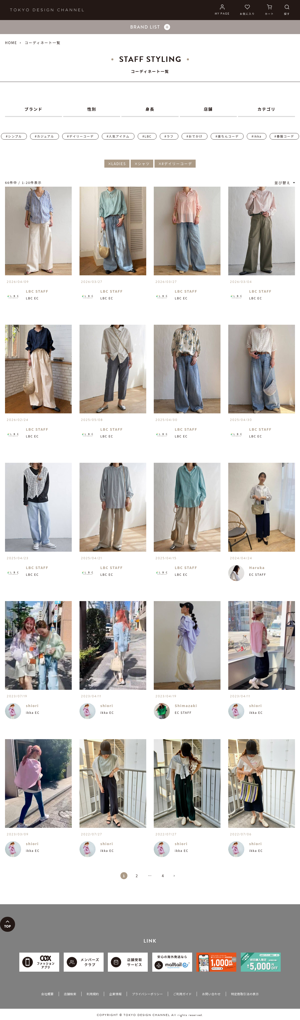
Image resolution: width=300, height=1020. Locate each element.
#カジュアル (44, 136)
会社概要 (47, 994)
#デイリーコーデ (80, 136)
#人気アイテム (118, 136)
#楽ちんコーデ (227, 136)
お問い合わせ (211, 994)
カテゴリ (266, 109)
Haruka (257, 567)
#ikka (257, 136)
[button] (176, 877)
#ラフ (169, 136)
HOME (11, 42)
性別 (91, 109)
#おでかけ (194, 136)
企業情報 (115, 994)
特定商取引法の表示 (245, 994)
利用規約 (93, 994)
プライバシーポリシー (147, 994)
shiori (32, 705)
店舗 (208, 109)
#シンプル (14, 136)
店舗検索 (70, 994)
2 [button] (137, 875)
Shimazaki (186, 705)
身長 (150, 109)
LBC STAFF (37, 291)
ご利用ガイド (182, 994)
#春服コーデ (284, 136)
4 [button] (163, 875)
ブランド (34, 109)
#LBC (147, 136)
